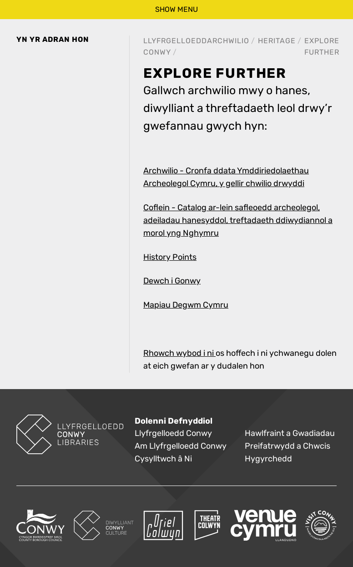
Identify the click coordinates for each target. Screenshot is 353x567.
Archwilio (228, 40)
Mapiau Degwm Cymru (185, 305)
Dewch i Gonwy (172, 281)
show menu (176, 9)
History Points (170, 257)
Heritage (277, 40)
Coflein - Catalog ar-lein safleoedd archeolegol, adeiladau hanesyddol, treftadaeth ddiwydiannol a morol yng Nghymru (238, 220)
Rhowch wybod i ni (179, 353)
